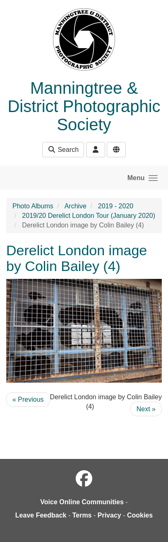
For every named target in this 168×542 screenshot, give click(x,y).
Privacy (109, 515)
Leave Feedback (41, 515)
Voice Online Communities (82, 501)
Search (63, 149)
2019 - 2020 (115, 206)
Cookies (140, 515)
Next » (146, 409)
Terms (82, 515)
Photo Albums (32, 206)
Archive (75, 206)
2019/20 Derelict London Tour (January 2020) (88, 215)
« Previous (28, 399)
